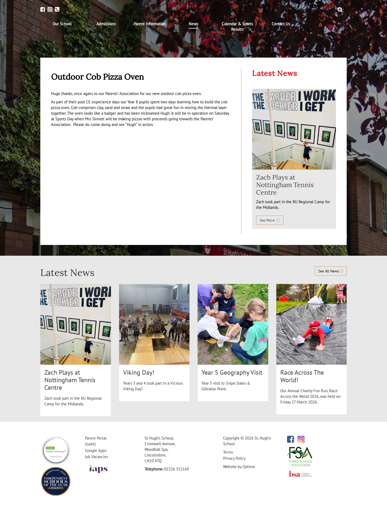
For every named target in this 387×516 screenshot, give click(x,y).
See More (270, 220)
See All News (330, 271)
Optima (248, 466)
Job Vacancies (96, 456)
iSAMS (90, 444)
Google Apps (95, 450)
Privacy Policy (234, 458)
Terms (228, 452)
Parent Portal (95, 438)
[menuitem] (62, 24)
